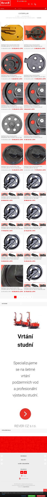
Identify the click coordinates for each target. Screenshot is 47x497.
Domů (18, 16)
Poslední (31, 297)
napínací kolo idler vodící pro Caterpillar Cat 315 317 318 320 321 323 (11, 168)
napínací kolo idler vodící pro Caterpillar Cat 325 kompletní (10, 197)
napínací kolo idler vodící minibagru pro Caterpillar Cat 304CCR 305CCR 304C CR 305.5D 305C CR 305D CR (34, 138)
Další (29, 297)
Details (3, 494)
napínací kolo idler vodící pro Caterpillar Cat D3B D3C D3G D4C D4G (12, 228)
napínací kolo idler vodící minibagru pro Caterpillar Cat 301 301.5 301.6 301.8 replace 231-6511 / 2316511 (11, 77)
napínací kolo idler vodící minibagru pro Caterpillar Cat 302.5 (34, 76)
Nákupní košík (34, 4)
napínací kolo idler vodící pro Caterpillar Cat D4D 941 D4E (33, 228)
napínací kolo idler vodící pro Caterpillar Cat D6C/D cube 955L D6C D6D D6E (34, 289)
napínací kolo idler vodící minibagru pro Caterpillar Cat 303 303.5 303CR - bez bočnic (11, 138)
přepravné (32, 485)
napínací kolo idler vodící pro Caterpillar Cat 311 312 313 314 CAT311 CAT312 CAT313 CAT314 (10, 46)
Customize (23, 495)
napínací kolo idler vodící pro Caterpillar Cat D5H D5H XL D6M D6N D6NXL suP (11, 289)
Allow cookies (32, 495)
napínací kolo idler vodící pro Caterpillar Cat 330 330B (33, 197)
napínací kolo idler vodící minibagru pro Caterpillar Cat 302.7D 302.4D (33, 107)
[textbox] (30, 8)
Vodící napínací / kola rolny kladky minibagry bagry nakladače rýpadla (20, 17)
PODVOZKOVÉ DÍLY (25, 16)
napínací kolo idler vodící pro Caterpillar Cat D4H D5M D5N (10, 258)
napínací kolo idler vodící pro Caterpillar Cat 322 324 (33, 167)
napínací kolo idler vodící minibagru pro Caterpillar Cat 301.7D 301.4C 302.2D (33, 46)
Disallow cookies (41, 495)
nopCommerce (26, 486)
